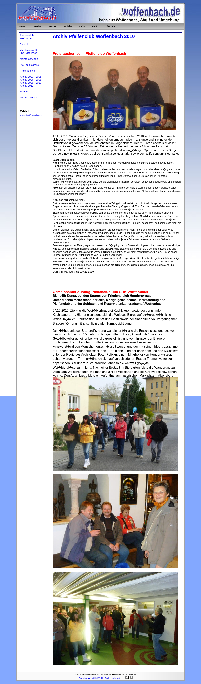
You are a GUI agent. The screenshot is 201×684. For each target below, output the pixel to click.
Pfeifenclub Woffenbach (27, 37)
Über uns (110, 26)
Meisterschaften (29, 58)
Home (22, 26)
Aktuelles (25, 44)
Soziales (68, 26)
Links (82, 26)
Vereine (37, 26)
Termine (24, 91)
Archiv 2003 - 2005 (30, 76)
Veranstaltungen (29, 97)
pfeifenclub (24, 115)
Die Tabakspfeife (29, 64)
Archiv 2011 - (27, 85)
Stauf (94, 26)
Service (52, 26)
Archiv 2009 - (27, 82)
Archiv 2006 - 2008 (30, 79)
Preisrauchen (27, 70)
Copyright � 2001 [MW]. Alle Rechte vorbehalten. (101, 678)
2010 (38, 82)
